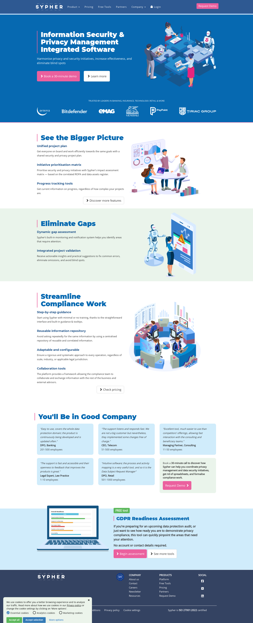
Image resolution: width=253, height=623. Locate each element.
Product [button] (72, 7)
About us (134, 579)
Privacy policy (112, 610)
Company (137, 7)
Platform (164, 579)
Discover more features (103, 200)
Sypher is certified (187, 610)
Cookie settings (131, 610)
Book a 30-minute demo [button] (58, 76)
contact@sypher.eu (48, 599)
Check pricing (110, 389)
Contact (133, 583)
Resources (134, 595)
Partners (120, 7)
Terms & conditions (89, 610)
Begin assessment (130, 554)
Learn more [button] (96, 76)
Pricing (87, 7)
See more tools (162, 554)
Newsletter (135, 591)
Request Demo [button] (177, 485)
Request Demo (207, 7)
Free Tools (103, 7)
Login (154, 7)
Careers (133, 587)
